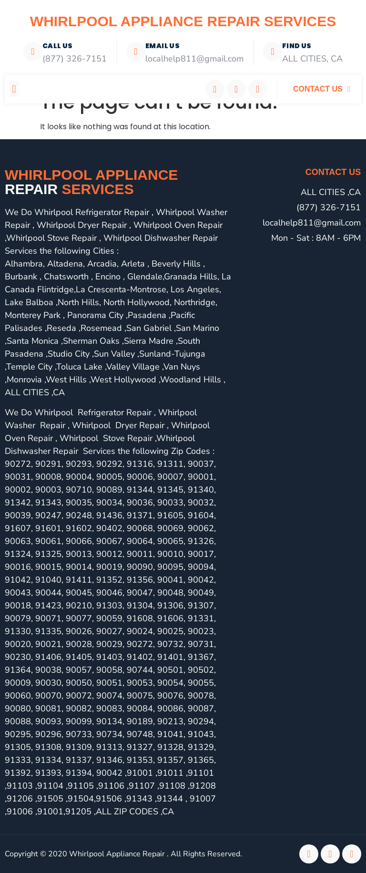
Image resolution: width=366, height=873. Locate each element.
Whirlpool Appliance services (91, 182)
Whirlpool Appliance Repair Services (183, 21)
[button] (14, 89)
